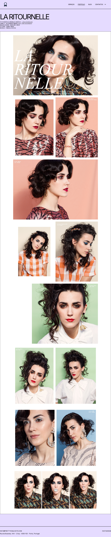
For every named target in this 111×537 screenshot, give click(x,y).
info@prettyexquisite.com (11, 531)
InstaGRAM (106, 531)
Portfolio (81, 4)
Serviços (71, 4)
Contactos (99, 4)
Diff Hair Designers (25, 23)
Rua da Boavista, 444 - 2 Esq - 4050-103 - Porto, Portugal (20, 534)
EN (105, 4)
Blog (90, 4)
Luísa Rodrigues (27, 22)
